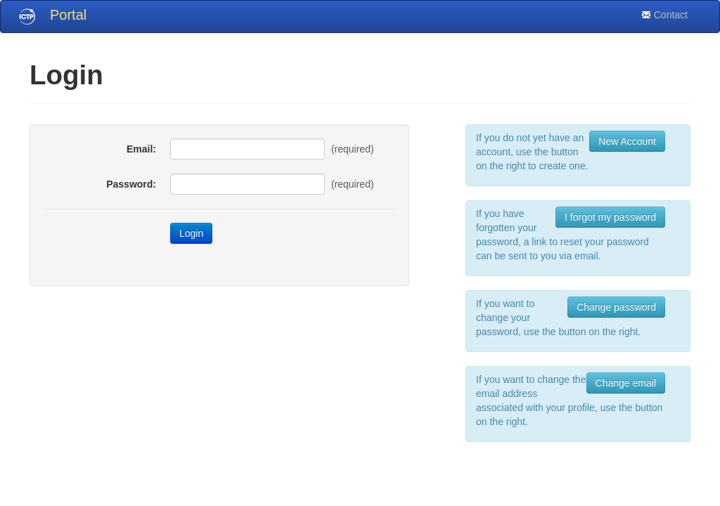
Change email (626, 383)
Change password (616, 307)
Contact (664, 14)
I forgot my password (610, 217)
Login (191, 233)
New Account (627, 141)
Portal (68, 14)
